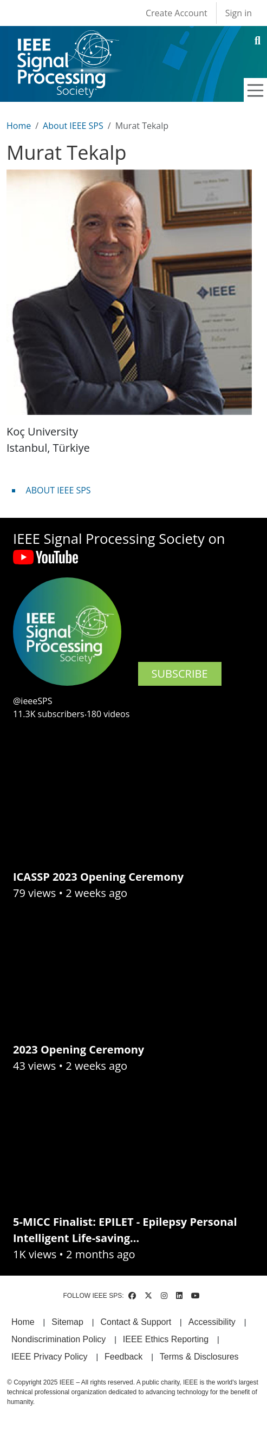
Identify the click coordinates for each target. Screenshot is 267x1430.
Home (18, 126)
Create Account (176, 13)
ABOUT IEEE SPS (58, 490)
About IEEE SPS (73, 126)
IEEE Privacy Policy (49, 1356)
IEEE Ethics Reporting (166, 1339)
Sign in (238, 13)
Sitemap (67, 1322)
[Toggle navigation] (256, 90)
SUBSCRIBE (180, 673)
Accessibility (212, 1322)
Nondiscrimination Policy (58, 1339)
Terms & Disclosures (199, 1356)
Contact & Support (135, 1322)
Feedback (123, 1356)
